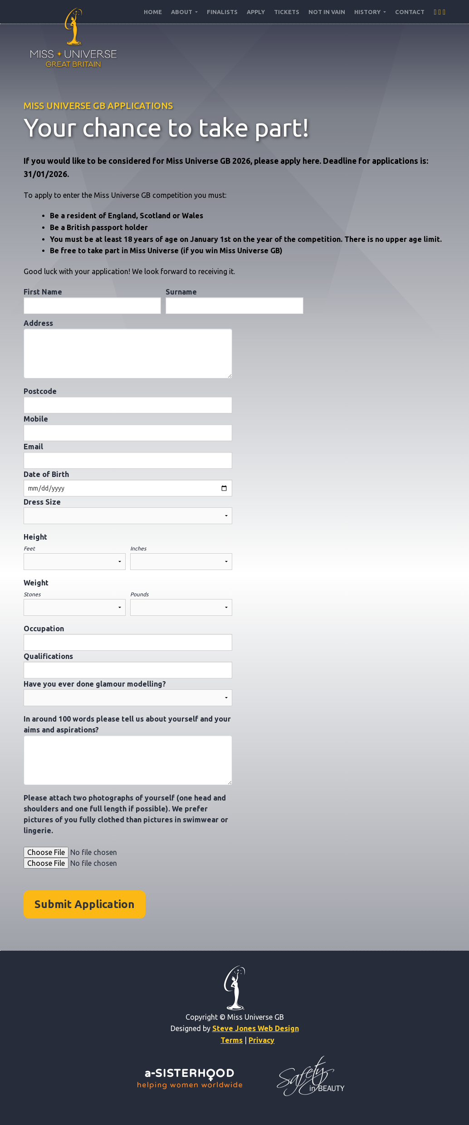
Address (38, 323)
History (368, 12)
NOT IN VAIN (326, 12)
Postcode (40, 391)
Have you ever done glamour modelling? (95, 684)
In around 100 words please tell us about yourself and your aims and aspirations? (127, 724)
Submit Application (84, 904)
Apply (256, 12)
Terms (231, 1040)
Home (153, 12)
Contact (410, 12)
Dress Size (42, 502)
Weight (36, 583)
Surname (181, 292)
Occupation (44, 628)
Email (33, 446)
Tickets (286, 12)
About (182, 12)
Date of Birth (46, 474)
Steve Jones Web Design (255, 1028)
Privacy (261, 1040)
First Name (43, 292)
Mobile (36, 419)
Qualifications (48, 656)
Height (35, 537)
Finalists (222, 12)
